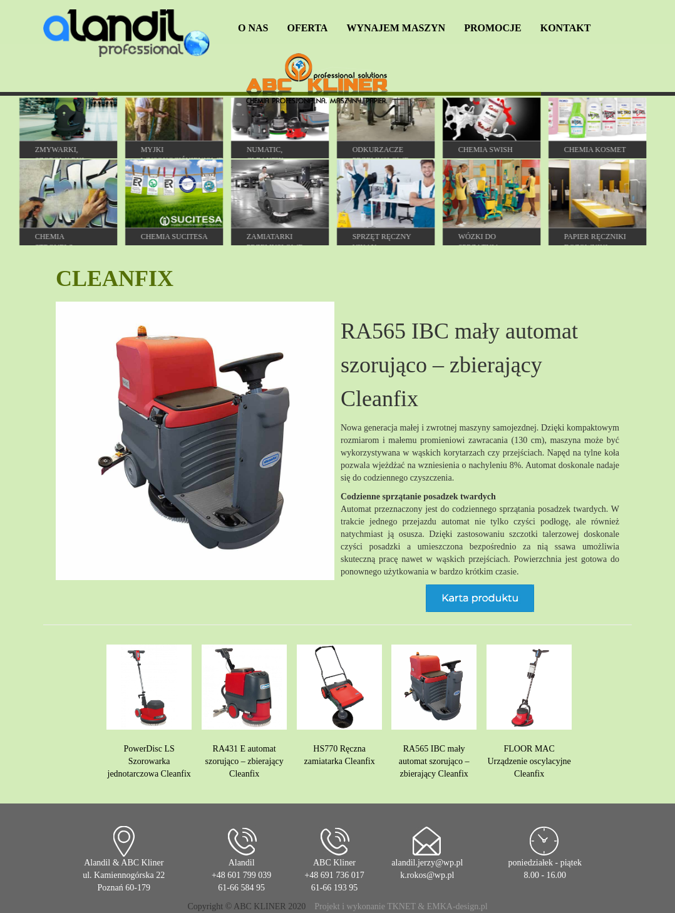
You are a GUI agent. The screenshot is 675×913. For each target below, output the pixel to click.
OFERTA (307, 28)
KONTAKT (565, 28)
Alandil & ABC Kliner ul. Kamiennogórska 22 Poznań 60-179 (124, 875)
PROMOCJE (493, 28)
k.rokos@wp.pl (427, 875)
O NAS (253, 28)
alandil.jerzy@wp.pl (427, 862)
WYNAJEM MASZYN (395, 28)
